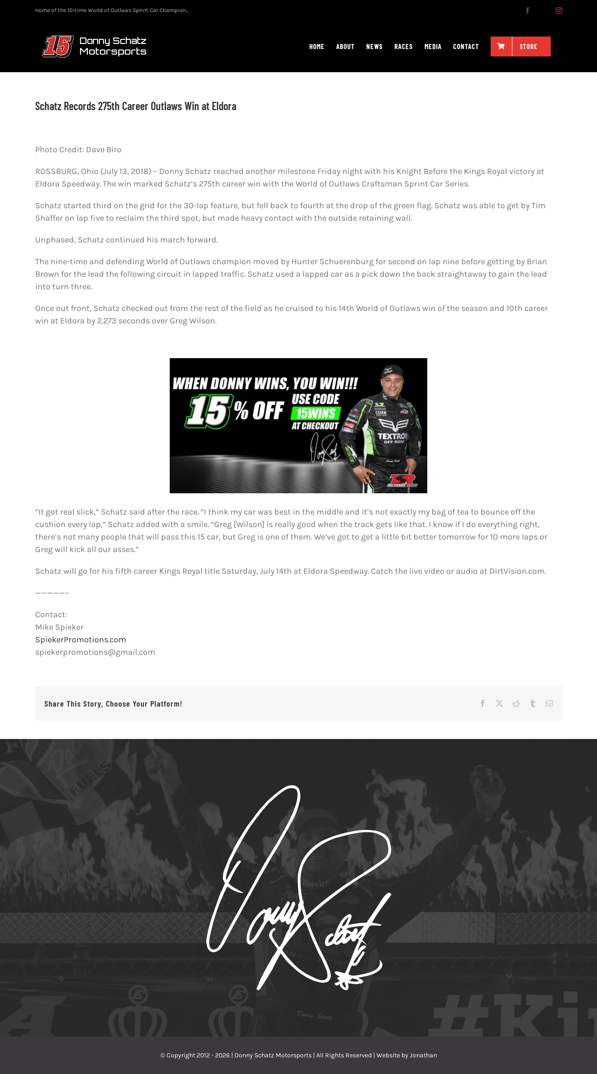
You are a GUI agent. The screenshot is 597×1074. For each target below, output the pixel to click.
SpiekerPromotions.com (80, 639)
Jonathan (423, 1055)
